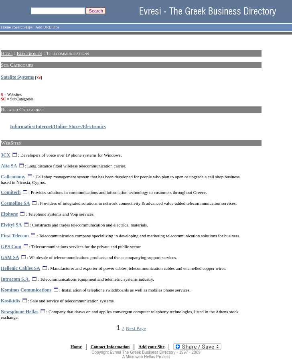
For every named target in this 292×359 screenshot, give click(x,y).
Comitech (10, 192)
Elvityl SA (11, 225)
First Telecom (15, 236)
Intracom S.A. (15, 279)
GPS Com (11, 246)
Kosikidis (10, 301)
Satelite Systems (17, 77)
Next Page (136, 328)
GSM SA (10, 257)
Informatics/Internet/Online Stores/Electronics (58, 126)
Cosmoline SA (15, 203)
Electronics (29, 53)
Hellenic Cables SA (20, 268)
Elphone (9, 214)
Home (6, 27)
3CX (5, 155)
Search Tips (23, 27)
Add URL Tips (47, 27)
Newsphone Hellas (20, 311)
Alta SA (9, 166)
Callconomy (13, 177)
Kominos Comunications (26, 290)
